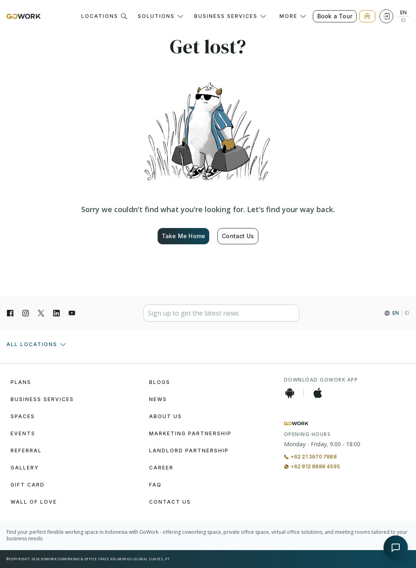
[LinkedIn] (56, 313)
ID (403, 20)
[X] (41, 313)
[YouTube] (72, 313)
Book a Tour (334, 16)
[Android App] (289, 393)
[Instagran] (25, 313)
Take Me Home (183, 235)
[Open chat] (396, 547)
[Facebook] (10, 313)
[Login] (386, 16)
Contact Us (238, 235)
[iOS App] (317, 393)
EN (403, 12)
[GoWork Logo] (23, 16)
